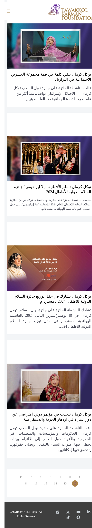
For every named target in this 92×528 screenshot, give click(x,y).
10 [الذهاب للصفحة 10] (26, 477)
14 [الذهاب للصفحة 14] (51, 483)
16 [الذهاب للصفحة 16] (31, 483)
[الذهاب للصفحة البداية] (75, 477)
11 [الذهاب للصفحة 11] (16, 477)
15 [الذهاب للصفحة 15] (41, 483)
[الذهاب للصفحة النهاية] (76, 490)
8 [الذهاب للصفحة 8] (46, 477)
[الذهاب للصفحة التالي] (21, 483)
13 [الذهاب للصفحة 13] (60, 483)
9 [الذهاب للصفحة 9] (36, 477)
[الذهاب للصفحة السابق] (65, 477)
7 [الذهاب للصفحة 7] (56, 477)
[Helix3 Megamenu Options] (5, 11)
